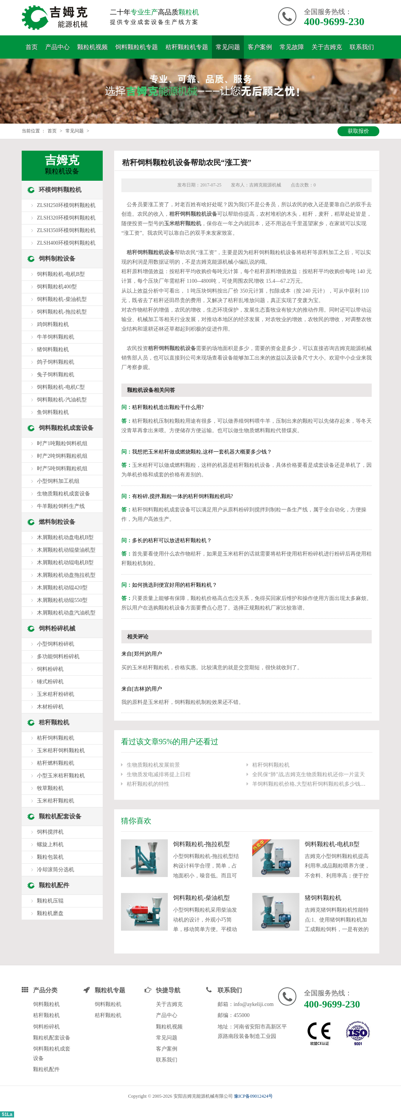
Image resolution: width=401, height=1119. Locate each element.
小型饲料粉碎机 (55, 644)
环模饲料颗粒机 (60, 189)
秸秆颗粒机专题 (186, 47)
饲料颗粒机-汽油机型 (62, 400)
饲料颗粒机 (46, 1004)
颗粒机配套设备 (60, 816)
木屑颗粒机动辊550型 (62, 600)
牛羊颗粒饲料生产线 (61, 506)
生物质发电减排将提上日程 (159, 774)
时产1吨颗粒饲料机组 (62, 443)
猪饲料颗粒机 (323, 898)
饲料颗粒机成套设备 (66, 428)
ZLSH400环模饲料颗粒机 (66, 243)
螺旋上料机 (50, 844)
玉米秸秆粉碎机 (55, 694)
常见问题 (228, 47)
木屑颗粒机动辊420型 (62, 588)
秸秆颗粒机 (54, 722)
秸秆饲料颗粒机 (271, 765)
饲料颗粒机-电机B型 (332, 844)
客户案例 (260, 47)
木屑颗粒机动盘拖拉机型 (66, 575)
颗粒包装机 (50, 857)
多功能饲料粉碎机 (58, 656)
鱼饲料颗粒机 (53, 412)
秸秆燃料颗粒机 (55, 763)
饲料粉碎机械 (57, 628)
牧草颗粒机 (50, 788)
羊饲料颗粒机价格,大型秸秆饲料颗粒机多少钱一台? (312, 784)
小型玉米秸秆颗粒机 (61, 775)
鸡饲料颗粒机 (53, 324)
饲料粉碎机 (50, 669)
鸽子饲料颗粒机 (55, 362)
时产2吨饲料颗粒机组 (62, 456)
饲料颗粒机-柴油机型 (201, 898)
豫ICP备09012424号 (253, 1096)
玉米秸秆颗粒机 (55, 801)
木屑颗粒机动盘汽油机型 (66, 613)
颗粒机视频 (92, 47)
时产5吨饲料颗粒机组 (62, 468)
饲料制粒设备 (57, 258)
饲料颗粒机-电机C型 (61, 387)
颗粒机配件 (54, 885)
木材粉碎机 (50, 707)
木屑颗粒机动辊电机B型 (65, 562)
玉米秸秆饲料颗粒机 (61, 750)
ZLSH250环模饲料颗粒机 (66, 205)
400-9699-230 (334, 21)
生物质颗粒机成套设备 (63, 494)
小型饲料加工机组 (58, 481)
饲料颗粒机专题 (136, 47)
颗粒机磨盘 (50, 913)
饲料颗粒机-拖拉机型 (201, 844)
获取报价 (358, 131)
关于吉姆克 (327, 47)
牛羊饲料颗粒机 (55, 337)
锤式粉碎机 (50, 681)
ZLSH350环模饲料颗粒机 (66, 230)
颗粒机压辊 (50, 901)
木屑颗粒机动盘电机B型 (65, 537)
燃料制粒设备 (57, 522)
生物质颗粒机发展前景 (153, 765)
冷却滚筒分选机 (55, 869)
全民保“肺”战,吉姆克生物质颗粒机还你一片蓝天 (308, 774)
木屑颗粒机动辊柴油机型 (66, 550)
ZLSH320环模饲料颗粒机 (66, 218)
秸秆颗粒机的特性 (148, 784)
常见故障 (292, 47)
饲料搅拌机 (50, 832)
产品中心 (57, 47)
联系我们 (362, 47)
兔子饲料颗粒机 (55, 374)
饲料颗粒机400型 (57, 287)
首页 (31, 47)
